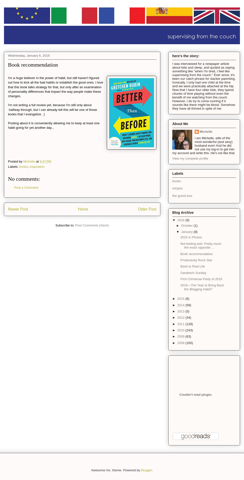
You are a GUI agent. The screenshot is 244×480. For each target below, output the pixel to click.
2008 (181, 343)
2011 (181, 324)
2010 (181, 330)
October (187, 225)
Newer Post (18, 209)
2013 (181, 311)
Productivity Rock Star (196, 260)
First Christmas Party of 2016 (201, 279)
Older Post (147, 209)
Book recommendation (196, 254)
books (23, 167)
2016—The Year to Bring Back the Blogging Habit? (202, 287)
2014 (181, 305)
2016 (181, 220)
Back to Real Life (192, 266)
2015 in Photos (191, 237)
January (187, 232)
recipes (177, 188)
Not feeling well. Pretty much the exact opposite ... (200, 246)
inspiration (37, 167)
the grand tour (182, 196)
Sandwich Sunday (193, 273)
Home (83, 209)
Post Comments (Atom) (92, 225)
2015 (181, 299)
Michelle (206, 131)
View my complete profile (190, 158)
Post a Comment (26, 187)
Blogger (146, 470)
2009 (181, 336)
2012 (181, 317)
